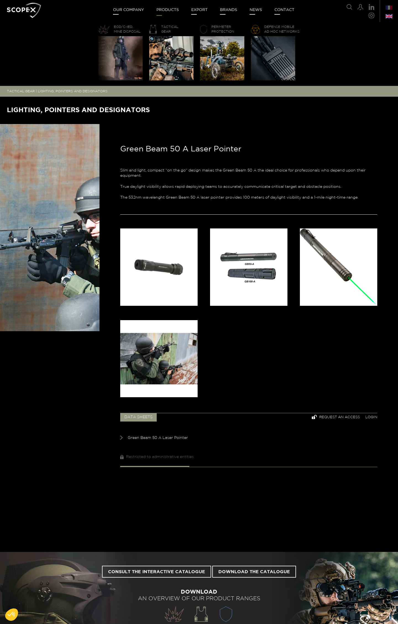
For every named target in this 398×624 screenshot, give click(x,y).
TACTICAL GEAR (21, 91)
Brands (228, 10)
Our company (128, 10)
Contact (284, 10)
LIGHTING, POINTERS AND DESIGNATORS (73, 91)
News (256, 10)
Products (167, 10)
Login (371, 417)
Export (199, 10)
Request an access (336, 417)
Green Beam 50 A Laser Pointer (154, 438)
